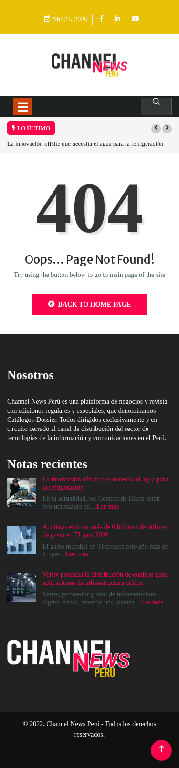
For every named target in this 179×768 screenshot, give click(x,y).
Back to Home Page (89, 304)
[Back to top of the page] (161, 749)
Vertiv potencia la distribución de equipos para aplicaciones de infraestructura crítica (104, 578)
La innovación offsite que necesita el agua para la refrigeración (87, 143)
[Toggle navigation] (22, 106)
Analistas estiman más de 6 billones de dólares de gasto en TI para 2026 (104, 531)
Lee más (107, 506)
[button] (156, 128)
